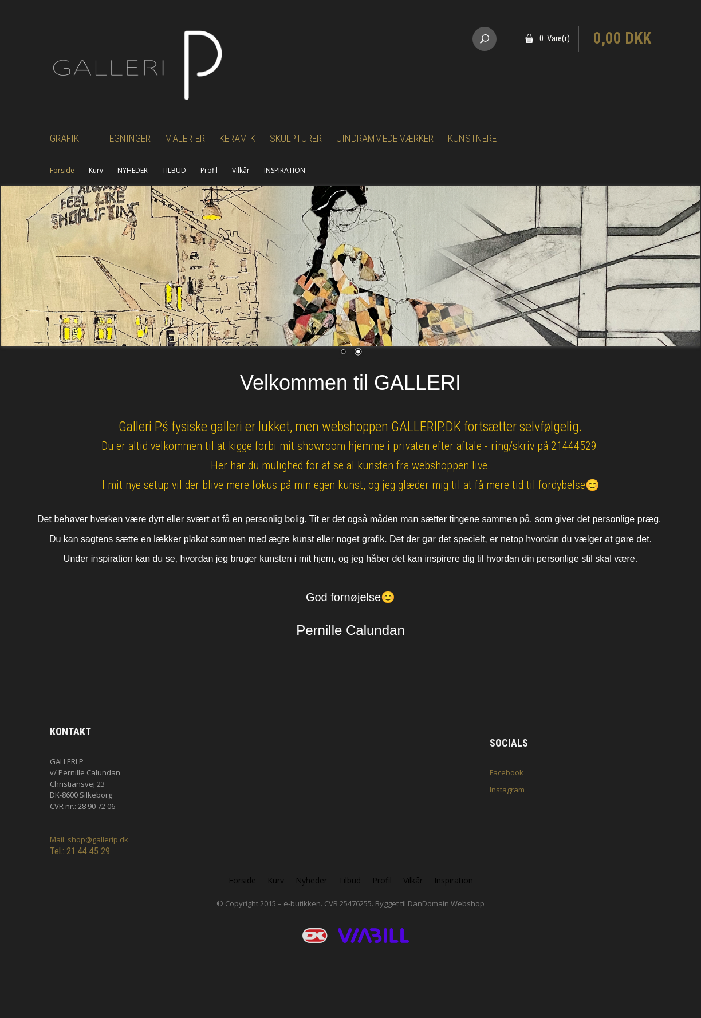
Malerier (185, 138)
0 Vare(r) (554, 38)
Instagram (507, 789)
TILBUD (174, 170)
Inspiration (453, 880)
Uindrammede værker (385, 138)
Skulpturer (296, 138)
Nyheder (311, 880)
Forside (62, 170)
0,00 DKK (622, 38)
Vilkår (241, 170)
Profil (209, 170)
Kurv (96, 170)
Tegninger (127, 138)
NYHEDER (132, 170)
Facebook (506, 772)
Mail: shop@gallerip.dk (89, 839)
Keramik (237, 138)
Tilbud (349, 880)
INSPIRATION (284, 170)
